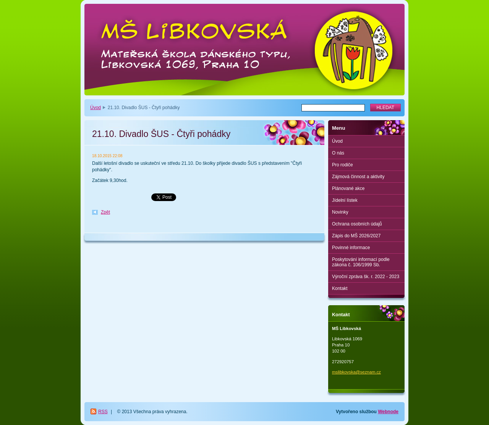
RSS (103, 411)
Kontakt (340, 288)
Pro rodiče (342, 164)
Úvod (95, 107)
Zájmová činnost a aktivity (358, 176)
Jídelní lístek (345, 200)
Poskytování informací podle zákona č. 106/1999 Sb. (361, 262)
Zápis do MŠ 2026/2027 (356, 235)
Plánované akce (348, 188)
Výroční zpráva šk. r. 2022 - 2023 (365, 276)
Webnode (388, 411)
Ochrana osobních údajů (357, 224)
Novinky (340, 212)
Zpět (105, 212)
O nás (338, 153)
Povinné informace (351, 247)
